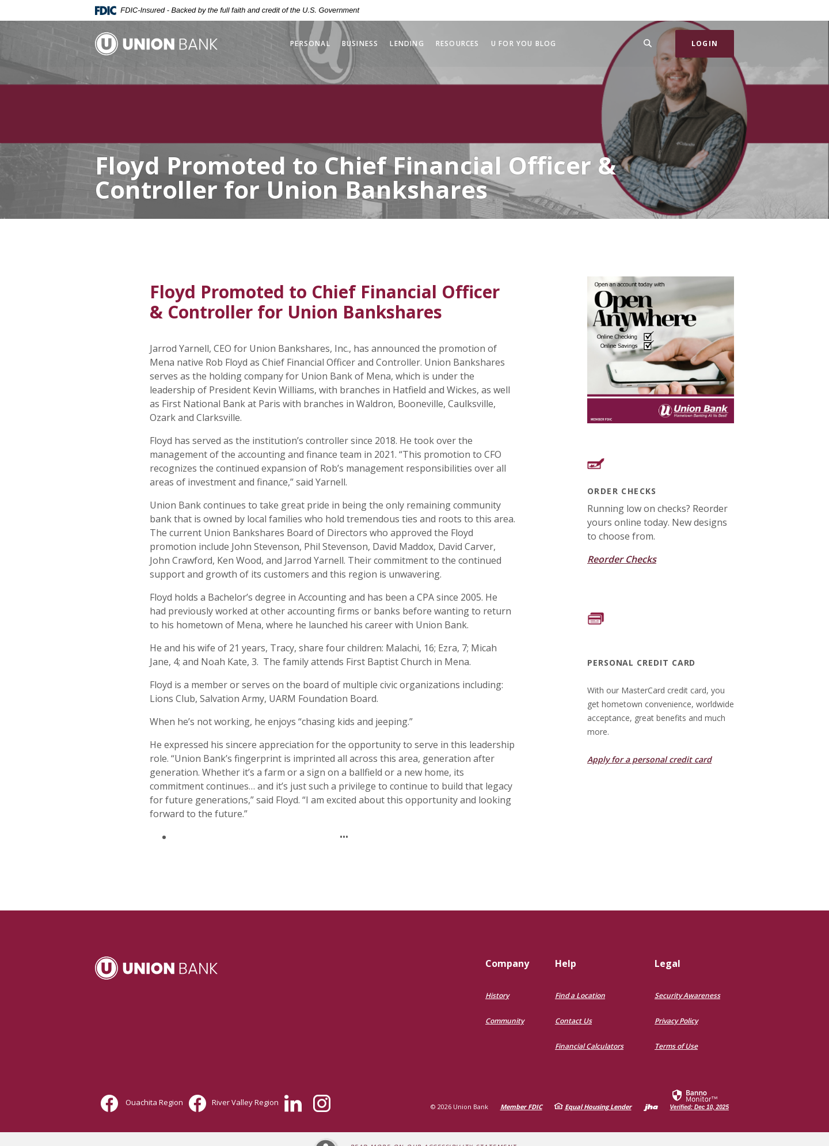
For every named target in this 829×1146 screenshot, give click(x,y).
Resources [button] (458, 43)
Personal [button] (310, 43)
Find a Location (580, 995)
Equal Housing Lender (598, 1106)
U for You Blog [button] (524, 43)
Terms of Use (676, 1046)
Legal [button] (667, 963)
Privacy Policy (676, 1021)
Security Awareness (687, 995)
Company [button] (507, 963)
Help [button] (565, 963)
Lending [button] (407, 43)
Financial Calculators (589, 1046)
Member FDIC (521, 1106)
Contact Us (573, 1021)
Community (504, 1021)
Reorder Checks (621, 559)
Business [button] (360, 43)
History (497, 995)
